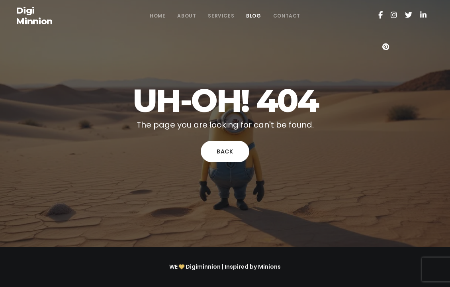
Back (225, 151)
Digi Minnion (34, 16)
